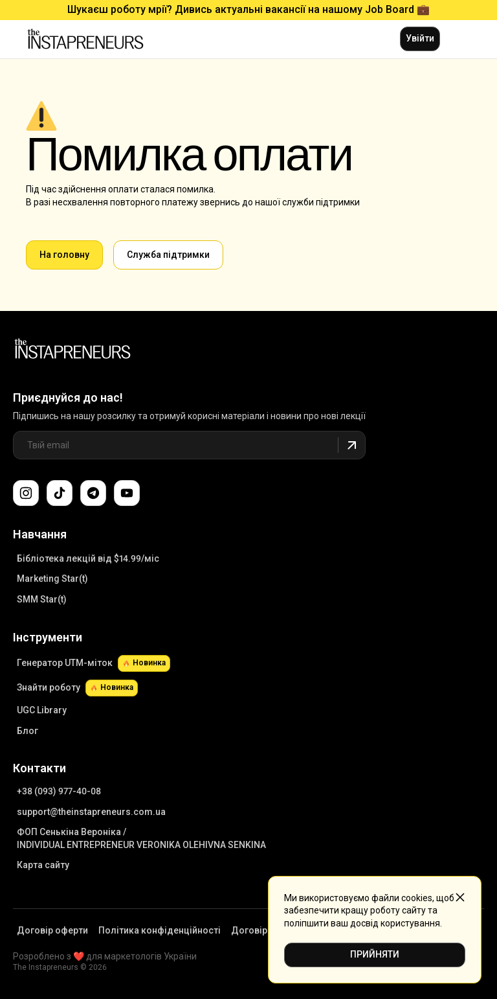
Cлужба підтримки (168, 254)
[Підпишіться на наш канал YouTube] (127, 493)
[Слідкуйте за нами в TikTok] (59, 493)
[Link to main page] (85, 39)
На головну (64, 254)
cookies (416, 898)
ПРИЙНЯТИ (374, 954)
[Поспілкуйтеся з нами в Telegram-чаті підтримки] (93, 493)
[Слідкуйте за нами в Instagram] (26, 493)
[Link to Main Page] (72, 350)
